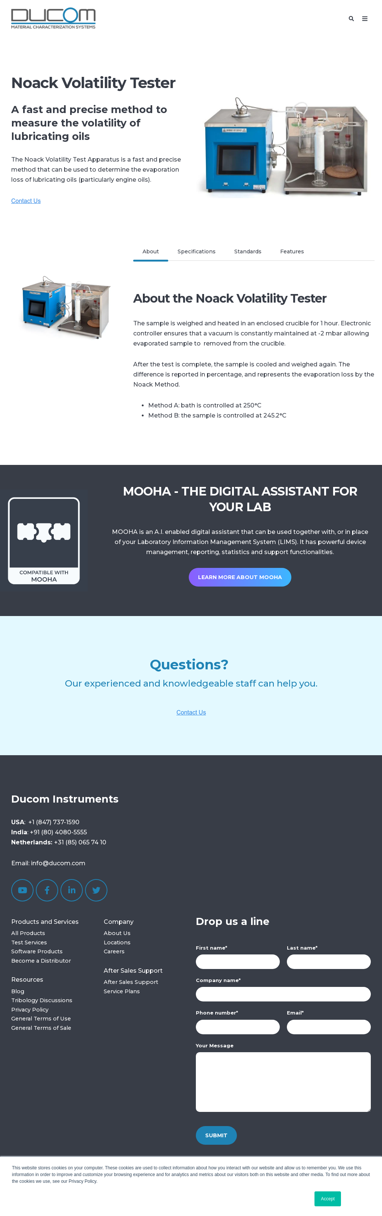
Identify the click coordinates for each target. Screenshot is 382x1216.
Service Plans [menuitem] (122, 991)
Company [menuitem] (119, 921)
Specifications (197, 251)
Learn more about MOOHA (240, 577)
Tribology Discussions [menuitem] (41, 1000)
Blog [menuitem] (17, 991)
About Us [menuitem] (117, 933)
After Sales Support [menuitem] (133, 970)
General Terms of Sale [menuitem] (41, 1028)
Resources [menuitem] (27, 979)
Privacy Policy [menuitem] (29, 1009)
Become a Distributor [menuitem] (41, 960)
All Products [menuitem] (28, 933)
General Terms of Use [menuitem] (41, 1018)
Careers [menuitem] (114, 951)
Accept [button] (328, 1198)
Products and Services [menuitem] (45, 921)
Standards (248, 251)
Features (292, 251)
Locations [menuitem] (117, 942)
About (151, 251)
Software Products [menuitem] (37, 951)
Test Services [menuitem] (29, 942)
